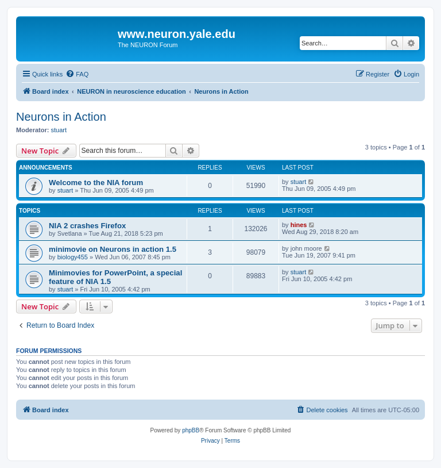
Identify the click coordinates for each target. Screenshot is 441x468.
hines (299, 224)
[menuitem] (76, 74)
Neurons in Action (61, 116)
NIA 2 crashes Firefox (87, 225)
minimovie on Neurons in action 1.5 (112, 249)
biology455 (72, 257)
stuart (59, 129)
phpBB (190, 430)
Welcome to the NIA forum (96, 182)
